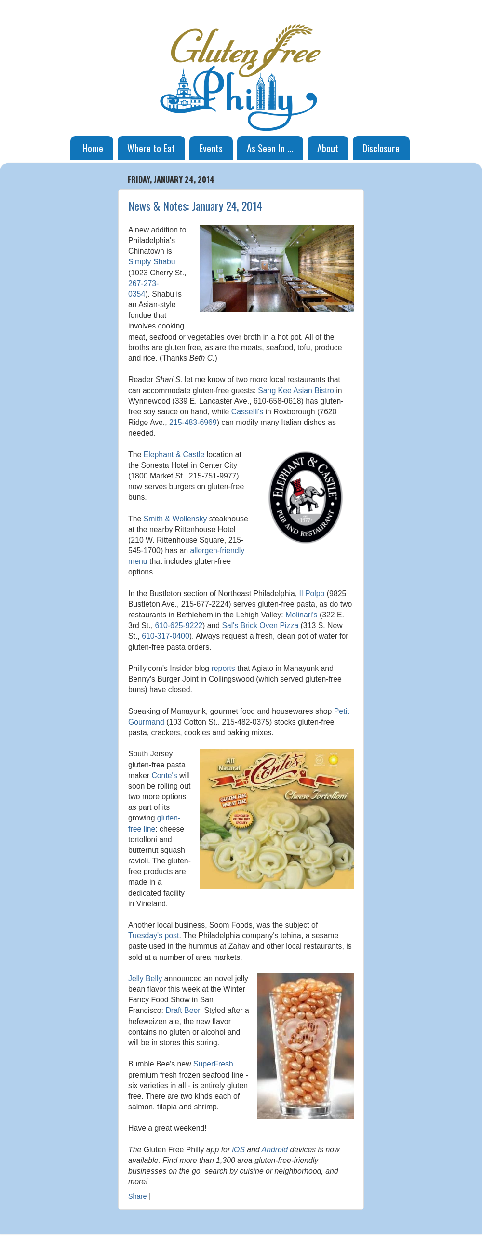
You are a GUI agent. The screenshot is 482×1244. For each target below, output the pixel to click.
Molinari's (301, 615)
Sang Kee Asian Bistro (296, 390)
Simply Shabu (151, 262)
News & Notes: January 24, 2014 (195, 205)
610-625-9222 (178, 625)
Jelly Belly (145, 978)
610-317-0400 (165, 636)
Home (92, 148)
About (327, 148)
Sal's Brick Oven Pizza (260, 625)
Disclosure (381, 148)
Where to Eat (151, 148)
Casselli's (247, 412)
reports (223, 668)
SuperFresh (213, 1064)
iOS (238, 1150)
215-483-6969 (193, 422)
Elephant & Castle (174, 455)
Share (137, 1196)
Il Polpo (312, 593)
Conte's (164, 775)
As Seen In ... (270, 148)
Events (211, 148)
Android (275, 1150)
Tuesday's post (153, 935)
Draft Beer (182, 1010)
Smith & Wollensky (175, 519)
